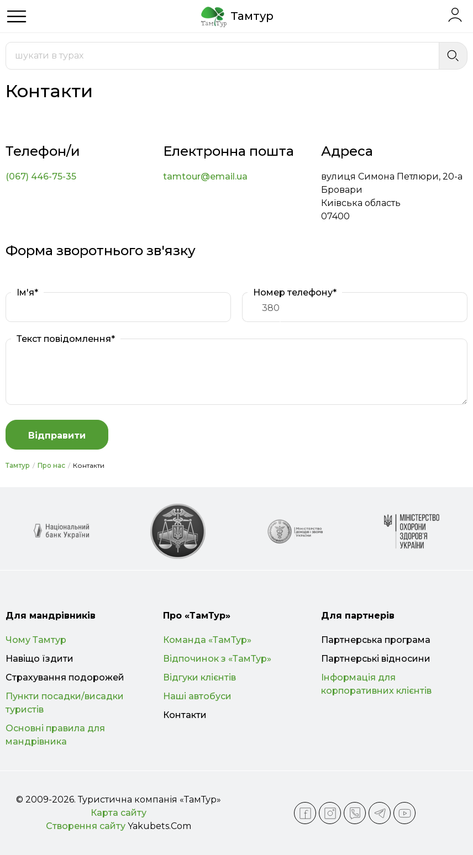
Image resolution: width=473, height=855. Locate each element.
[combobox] (222, 56)
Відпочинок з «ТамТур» (217, 658)
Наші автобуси (197, 696)
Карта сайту (118, 813)
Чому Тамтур (36, 640)
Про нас (51, 465)
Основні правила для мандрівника (55, 735)
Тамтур (18, 465)
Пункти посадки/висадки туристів (65, 703)
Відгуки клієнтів (199, 677)
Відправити (57, 435)
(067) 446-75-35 (41, 176)
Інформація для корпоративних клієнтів (376, 684)
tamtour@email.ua (205, 176)
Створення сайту (85, 826)
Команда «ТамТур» (207, 640)
